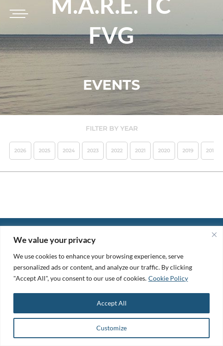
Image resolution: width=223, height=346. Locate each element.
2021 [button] (140, 150)
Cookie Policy (168, 278)
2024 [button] (69, 150)
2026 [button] (20, 150)
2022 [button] (117, 150)
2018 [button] (211, 150)
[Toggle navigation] (17, 13)
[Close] (214, 234)
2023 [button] (93, 150)
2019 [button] (188, 150)
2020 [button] (164, 150)
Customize (111, 328)
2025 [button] (44, 150)
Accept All (112, 303)
